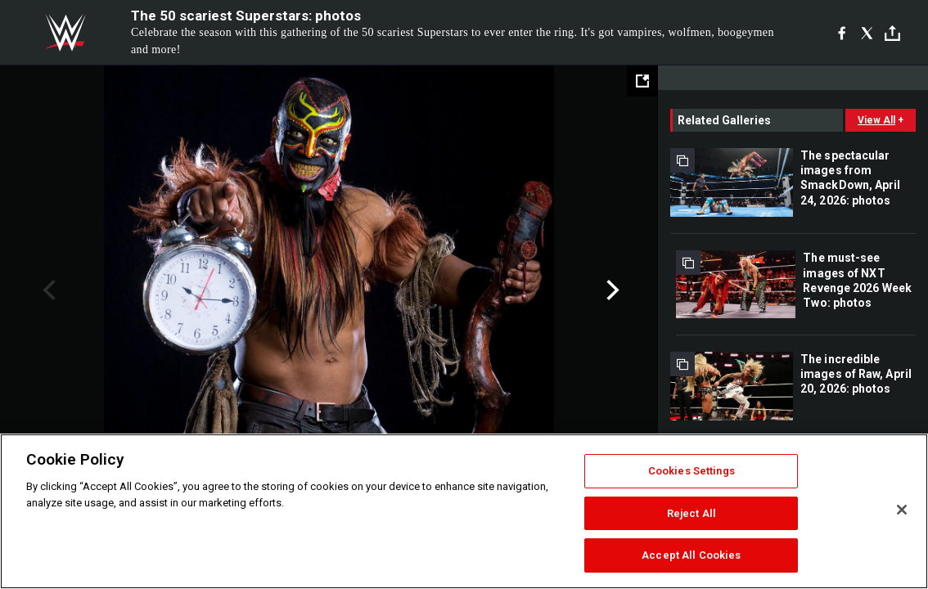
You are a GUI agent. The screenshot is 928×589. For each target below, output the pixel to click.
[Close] (902, 510)
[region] (464, 511)
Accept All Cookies (691, 555)
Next (611, 290)
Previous (47, 290)
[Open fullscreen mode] (642, 81)
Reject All (691, 513)
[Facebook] (841, 33)
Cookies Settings (691, 471)
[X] (867, 33)
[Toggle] (892, 33)
